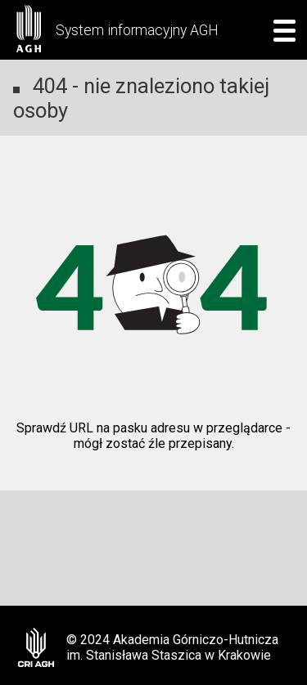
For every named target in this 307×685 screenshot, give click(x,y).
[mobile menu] (280, 30)
